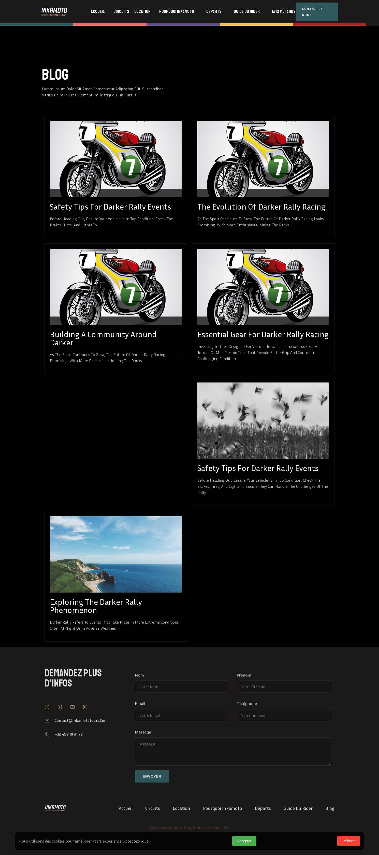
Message (143, 756)
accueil (98, 11)
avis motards (284, 11)
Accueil (126, 822)
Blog (329, 822)
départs (214, 11)
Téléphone (247, 727)
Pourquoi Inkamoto (222, 822)
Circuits (152, 822)
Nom (139, 699)
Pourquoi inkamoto (176, 11)
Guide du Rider (298, 822)
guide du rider (247, 11)
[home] (63, 12)
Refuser (348, 841)
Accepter (244, 841)
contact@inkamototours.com (81, 735)
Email (140, 727)
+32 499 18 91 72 (69, 748)
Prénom (244, 699)
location (181, 822)
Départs (263, 822)
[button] (121, 11)
